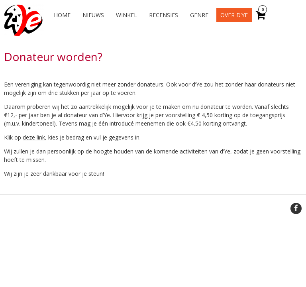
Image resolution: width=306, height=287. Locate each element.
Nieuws (93, 15)
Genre (199, 15)
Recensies (163, 15)
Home (62, 15)
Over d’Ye (234, 15)
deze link (34, 137)
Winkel (126, 15)
